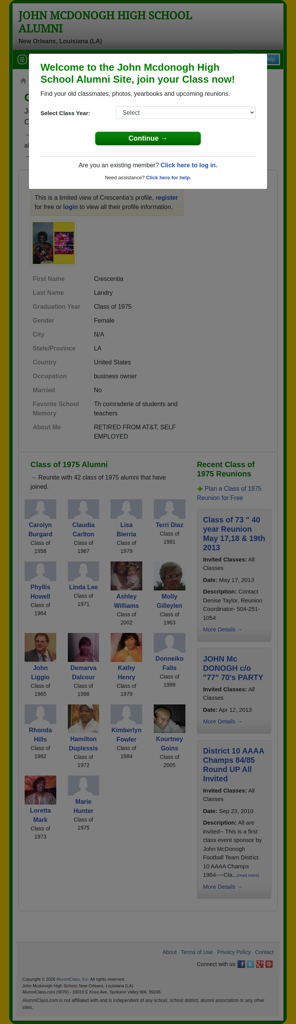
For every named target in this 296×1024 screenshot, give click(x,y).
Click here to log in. (188, 165)
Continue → (148, 138)
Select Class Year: (65, 113)
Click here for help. (168, 177)
